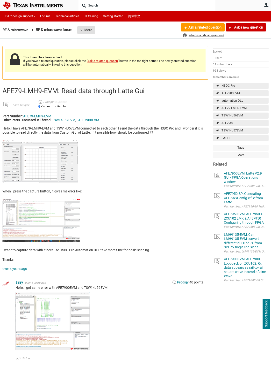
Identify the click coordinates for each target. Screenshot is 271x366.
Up (17, 359)
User (266, 5)
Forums (45, 16)
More (88, 30)
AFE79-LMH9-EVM (234, 108)
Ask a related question (204, 27)
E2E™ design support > (20, 16)
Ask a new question (248, 27)
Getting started (113, 16)
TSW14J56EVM (232, 115)
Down (29, 359)
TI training (91, 16)
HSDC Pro (228, 85)
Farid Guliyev (21, 105)
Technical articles (67, 16)
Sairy (19, 282)
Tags (240, 147)
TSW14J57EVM (232, 130)
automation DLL (232, 100)
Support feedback (266, 314)
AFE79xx (227, 123)
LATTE (225, 138)
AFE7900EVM (230, 93)
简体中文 (134, 16)
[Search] (146, 5)
